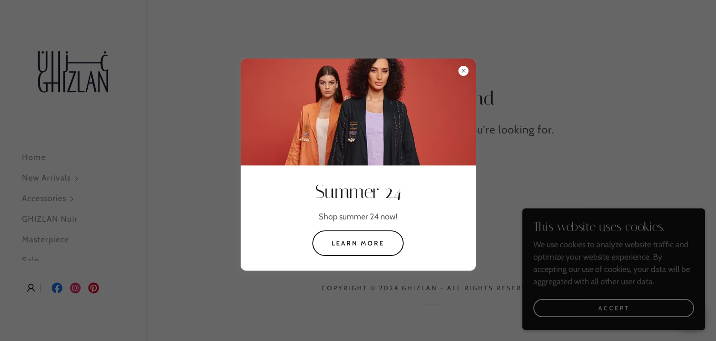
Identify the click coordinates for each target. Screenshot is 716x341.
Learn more (358, 243)
